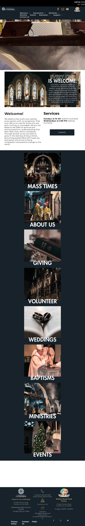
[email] (63, 9)
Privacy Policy (14, 523)
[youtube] (67, 9)
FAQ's (34, 522)
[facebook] (58, 9)
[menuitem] (25, 13)
